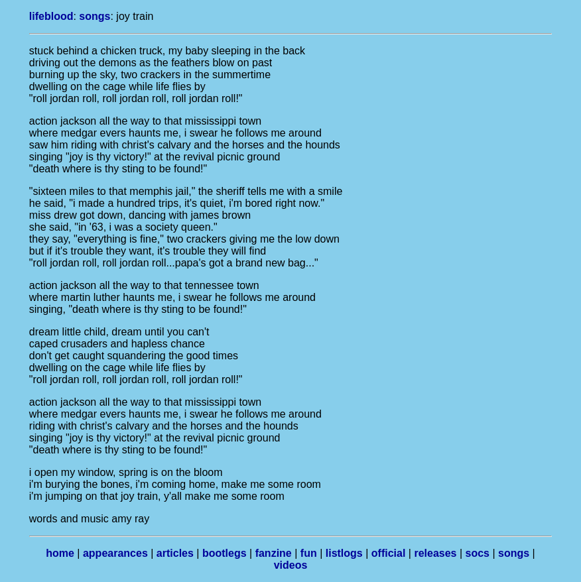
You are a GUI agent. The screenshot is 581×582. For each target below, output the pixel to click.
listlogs (344, 553)
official (388, 553)
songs (94, 16)
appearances (115, 553)
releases (435, 553)
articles (175, 553)
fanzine (273, 553)
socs (477, 553)
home (60, 553)
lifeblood (51, 16)
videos (291, 565)
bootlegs (224, 553)
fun (308, 553)
